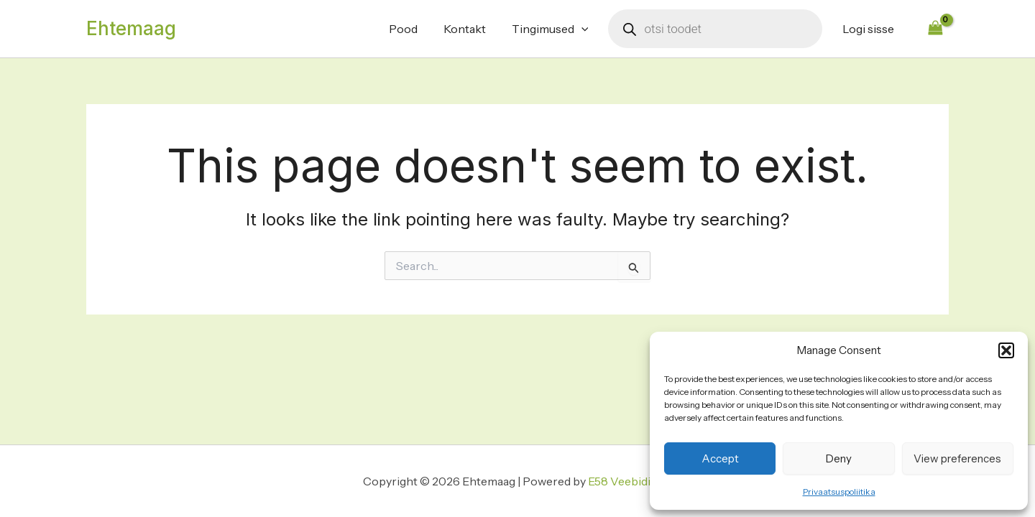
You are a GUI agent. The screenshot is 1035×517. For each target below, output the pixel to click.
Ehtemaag (131, 28)
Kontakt (472, 29)
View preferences (957, 458)
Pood (413, 29)
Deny (839, 458)
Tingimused (554, 28)
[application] (586, 28)
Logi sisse (870, 29)
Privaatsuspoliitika (839, 491)
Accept (720, 458)
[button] (1006, 350)
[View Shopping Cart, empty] (935, 28)
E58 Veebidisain (630, 481)
